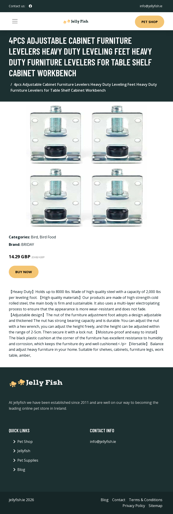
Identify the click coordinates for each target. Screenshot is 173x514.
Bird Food (48, 237)
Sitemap (155, 505)
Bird (34, 237)
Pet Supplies (27, 460)
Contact (118, 499)
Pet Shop (149, 21)
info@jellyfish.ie (151, 6)
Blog (21, 469)
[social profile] (30, 6)
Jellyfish (23, 450)
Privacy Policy (134, 505)
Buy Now (23, 272)
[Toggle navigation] (15, 21)
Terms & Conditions (145, 499)
